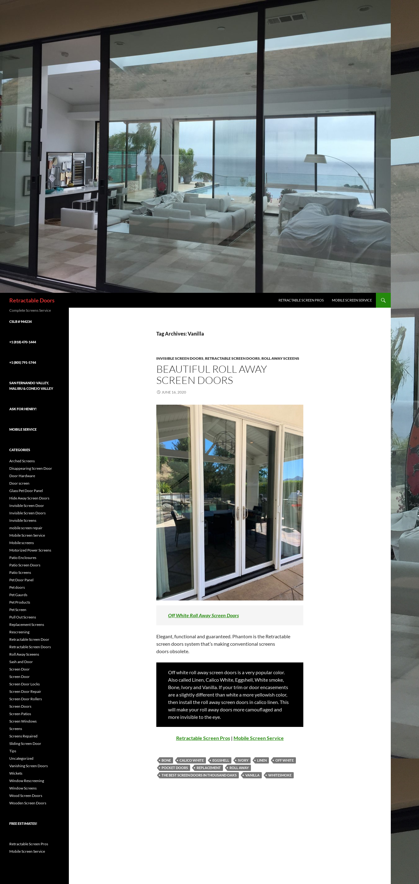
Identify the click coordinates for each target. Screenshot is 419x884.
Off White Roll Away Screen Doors (203, 615)
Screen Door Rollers (25, 699)
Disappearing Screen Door (30, 468)
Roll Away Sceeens (280, 358)
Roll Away (239, 768)
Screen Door (19, 669)
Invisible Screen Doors (179, 358)
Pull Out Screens (22, 617)
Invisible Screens (22, 520)
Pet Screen (17, 609)
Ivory (243, 760)
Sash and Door (21, 661)
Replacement (209, 768)
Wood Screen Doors (25, 795)
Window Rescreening (26, 780)
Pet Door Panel (21, 580)
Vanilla (252, 775)
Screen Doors (20, 706)
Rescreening (19, 632)
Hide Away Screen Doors (29, 498)
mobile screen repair (25, 528)
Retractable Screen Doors (232, 358)
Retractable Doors (32, 300)
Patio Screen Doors (24, 565)
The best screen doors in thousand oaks (199, 775)
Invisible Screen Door (26, 505)
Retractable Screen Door (29, 639)
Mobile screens (21, 542)
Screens (15, 728)
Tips (12, 751)
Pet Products (19, 602)
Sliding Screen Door (25, 743)
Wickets (15, 773)
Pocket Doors (175, 768)
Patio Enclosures (22, 557)
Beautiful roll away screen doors (211, 374)
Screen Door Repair (25, 691)
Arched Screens (22, 461)
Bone (166, 760)
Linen (262, 760)
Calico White (192, 760)
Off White (284, 760)
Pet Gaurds (18, 594)
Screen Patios (20, 713)
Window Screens (23, 788)
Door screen (19, 483)
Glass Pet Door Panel (26, 490)
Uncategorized (21, 758)
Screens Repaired (23, 736)
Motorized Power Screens (30, 550)
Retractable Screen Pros (301, 300)
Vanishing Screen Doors (28, 765)
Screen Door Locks (24, 684)
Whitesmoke (280, 775)
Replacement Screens (26, 624)
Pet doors (17, 587)
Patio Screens (20, 572)
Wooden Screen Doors (27, 803)
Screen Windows (23, 721)
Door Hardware (22, 475)
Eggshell (220, 760)
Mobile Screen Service (352, 300)
